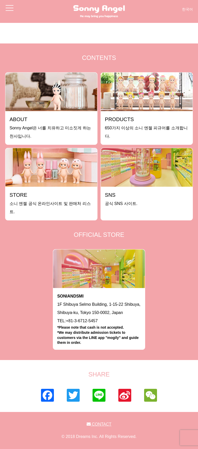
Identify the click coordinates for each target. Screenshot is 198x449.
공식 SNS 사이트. (121, 199)
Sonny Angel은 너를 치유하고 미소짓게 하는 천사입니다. (50, 127)
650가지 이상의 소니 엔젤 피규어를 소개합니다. (146, 127)
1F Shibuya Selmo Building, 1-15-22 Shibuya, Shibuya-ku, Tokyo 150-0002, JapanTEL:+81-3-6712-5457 (99, 319)
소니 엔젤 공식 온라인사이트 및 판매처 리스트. (50, 203)
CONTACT (99, 424)
